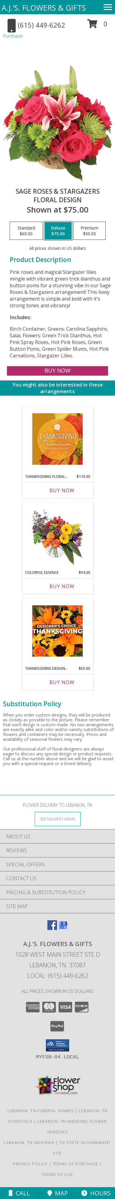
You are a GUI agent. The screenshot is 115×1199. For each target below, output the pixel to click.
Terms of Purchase (75, 1164)
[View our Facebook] (52, 928)
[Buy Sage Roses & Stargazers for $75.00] (57, 371)
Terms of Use (57, 1174)
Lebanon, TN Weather (29, 1142)
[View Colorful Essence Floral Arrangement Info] (57, 535)
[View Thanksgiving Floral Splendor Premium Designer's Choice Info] (57, 439)
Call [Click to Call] (19, 1193)
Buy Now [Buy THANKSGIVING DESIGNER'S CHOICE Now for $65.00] (62, 682)
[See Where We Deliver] (58, 819)
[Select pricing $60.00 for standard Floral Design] (26, 231)
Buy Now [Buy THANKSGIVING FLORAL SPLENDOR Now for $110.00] (62, 490)
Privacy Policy (30, 1164)
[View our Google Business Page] (63, 928)
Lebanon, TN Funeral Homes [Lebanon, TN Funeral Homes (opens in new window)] (41, 1110)
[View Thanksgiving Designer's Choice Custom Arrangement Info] (57, 631)
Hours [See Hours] (96, 1193)
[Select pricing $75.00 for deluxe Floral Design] (58, 231)
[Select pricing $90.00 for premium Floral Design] (89, 231)
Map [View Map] (57, 1193)
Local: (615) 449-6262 (57, 976)
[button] (97, 26)
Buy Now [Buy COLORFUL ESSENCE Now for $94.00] (62, 586)
